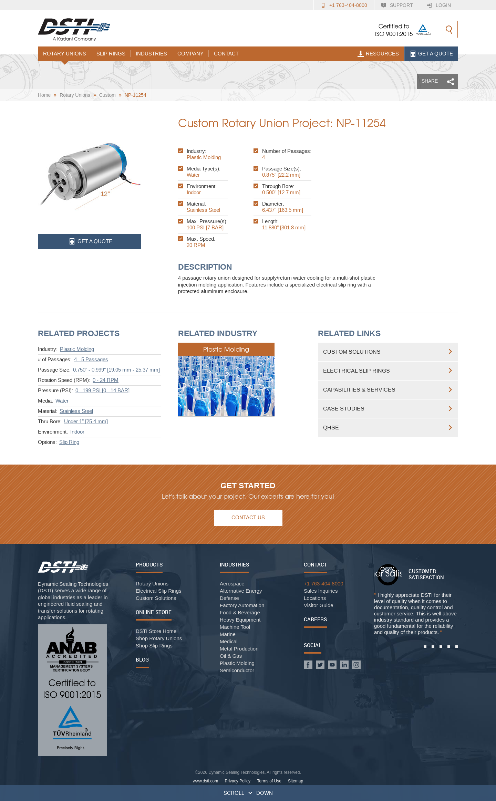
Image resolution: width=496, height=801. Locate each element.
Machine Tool (235, 627)
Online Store (154, 611)
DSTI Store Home (156, 631)
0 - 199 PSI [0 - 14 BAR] (102, 390)
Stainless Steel (76, 411)
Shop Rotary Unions (159, 638)
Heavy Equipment (240, 620)
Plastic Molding (77, 349)
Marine (228, 634)
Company (190, 53)
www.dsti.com (205, 781)
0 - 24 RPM (105, 380)
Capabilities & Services (359, 389)
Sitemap (295, 781)
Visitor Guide (318, 605)
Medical (229, 641)
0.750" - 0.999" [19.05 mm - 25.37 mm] (116, 369)
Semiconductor (237, 670)
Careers (315, 619)
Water (62, 400)
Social (312, 645)
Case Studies (343, 408)
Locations (315, 598)
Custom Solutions (352, 351)
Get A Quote (433, 53)
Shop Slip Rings (154, 645)
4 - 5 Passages (91, 359)
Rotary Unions (64, 53)
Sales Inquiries (321, 591)
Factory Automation (242, 605)
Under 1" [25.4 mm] (86, 421)
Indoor (77, 431)
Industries (151, 53)
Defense (229, 598)
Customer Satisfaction (426, 574)
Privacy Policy (237, 781)
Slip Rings (110, 53)
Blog (142, 659)
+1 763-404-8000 (348, 5)
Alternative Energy (241, 591)
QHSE (331, 427)
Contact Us (248, 517)
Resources (380, 53)
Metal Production (239, 649)
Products (149, 564)
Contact (226, 53)
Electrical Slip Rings (356, 370)
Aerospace (232, 583)
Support (401, 5)
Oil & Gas (231, 656)
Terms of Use (269, 781)
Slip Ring (69, 442)
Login (443, 5)
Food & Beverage (240, 612)
